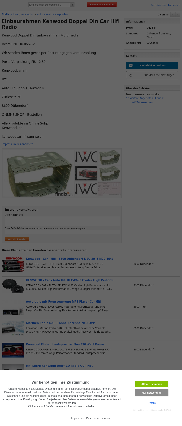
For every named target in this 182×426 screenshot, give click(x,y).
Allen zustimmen (151, 384)
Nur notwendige (152, 392)
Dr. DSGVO (166, 410)
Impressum (77, 418)
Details (152, 402)
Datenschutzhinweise (98, 418)
